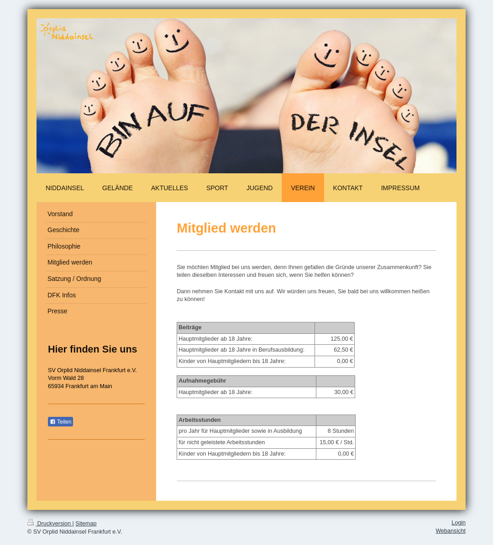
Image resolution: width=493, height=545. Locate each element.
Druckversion (49, 523)
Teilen (60, 422)
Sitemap (85, 523)
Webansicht (450, 531)
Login (458, 522)
